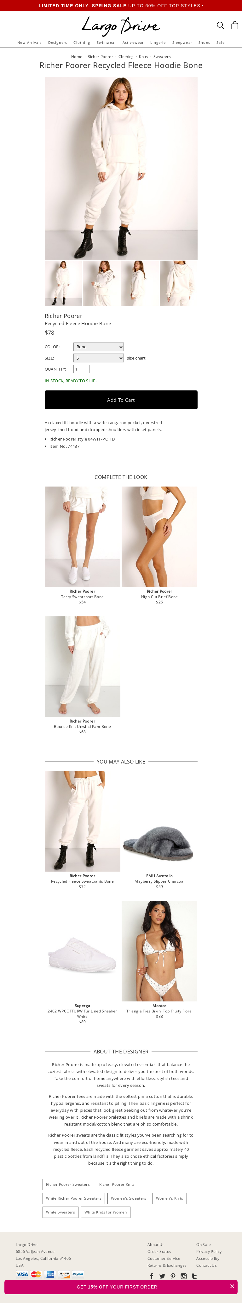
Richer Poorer (64, 316)
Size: (49, 358)
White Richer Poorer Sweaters (73, 1198)
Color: (52, 346)
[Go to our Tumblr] (193, 1277)
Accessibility (207, 1258)
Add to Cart (121, 400)
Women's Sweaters (129, 1198)
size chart (136, 358)
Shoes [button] (204, 42)
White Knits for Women (105, 1212)
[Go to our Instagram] (183, 1277)
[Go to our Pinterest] (172, 1277)
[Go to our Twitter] (161, 1277)
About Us (155, 1244)
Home (76, 56)
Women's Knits (169, 1198)
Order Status (159, 1251)
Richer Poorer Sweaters (68, 1184)
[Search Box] (220, 25)
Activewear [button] (133, 42)
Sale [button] (220, 42)
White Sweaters (60, 1212)
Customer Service (164, 1258)
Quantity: (55, 369)
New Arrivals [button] (29, 42)
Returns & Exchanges (167, 1265)
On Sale (203, 1244)
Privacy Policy (209, 1251)
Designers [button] (57, 42)
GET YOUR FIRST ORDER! (157, 1286)
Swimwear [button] (106, 42)
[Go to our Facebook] (151, 1277)
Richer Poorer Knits (117, 1184)
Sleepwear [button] (182, 42)
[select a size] (98, 358)
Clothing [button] (81, 42)
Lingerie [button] (158, 42)
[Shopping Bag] (235, 25)
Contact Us (206, 1265)
